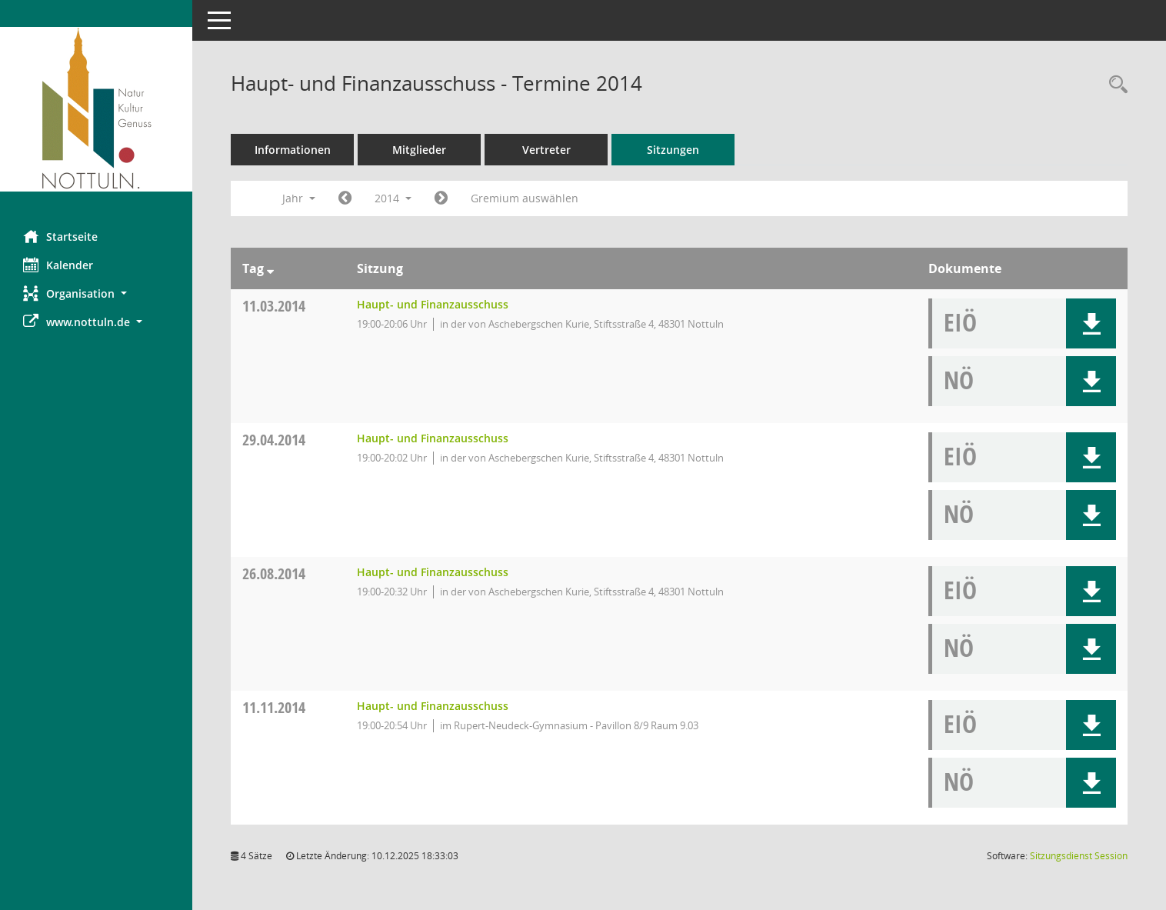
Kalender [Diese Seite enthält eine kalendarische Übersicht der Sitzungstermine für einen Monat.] (58, 264)
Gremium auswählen (524, 198)
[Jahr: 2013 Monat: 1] (345, 198)
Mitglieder (419, 149)
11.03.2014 (273, 305)
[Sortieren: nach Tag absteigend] (270, 268)
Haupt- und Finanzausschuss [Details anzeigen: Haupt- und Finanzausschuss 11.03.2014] (432, 304)
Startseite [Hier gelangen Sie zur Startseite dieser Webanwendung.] (60, 236)
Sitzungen (673, 149)
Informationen (293, 149)
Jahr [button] (298, 198)
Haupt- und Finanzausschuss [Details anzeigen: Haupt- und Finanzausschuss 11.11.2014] (432, 705)
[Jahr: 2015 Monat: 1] (441, 198)
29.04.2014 (273, 439)
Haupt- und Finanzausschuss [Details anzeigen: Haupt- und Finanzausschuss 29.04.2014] (432, 438)
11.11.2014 (273, 707)
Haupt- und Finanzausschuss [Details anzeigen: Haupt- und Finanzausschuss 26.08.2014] (432, 572)
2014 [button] (393, 198)
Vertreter (546, 149)
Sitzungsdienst (1079, 855)
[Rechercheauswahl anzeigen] (1114, 85)
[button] (96, 293)
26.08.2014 (273, 573)
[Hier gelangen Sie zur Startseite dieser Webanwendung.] (96, 109)
